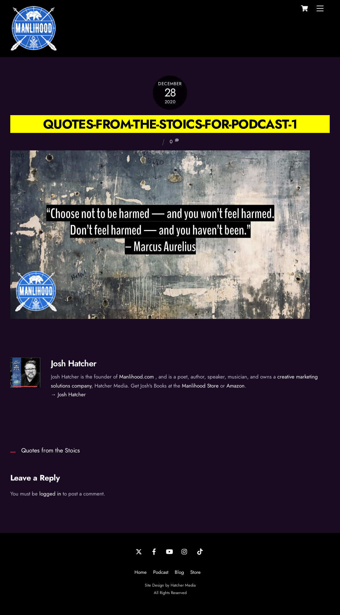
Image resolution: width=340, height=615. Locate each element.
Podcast (160, 572)
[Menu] (320, 8)
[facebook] (154, 551)
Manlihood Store (200, 385)
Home (140, 572)
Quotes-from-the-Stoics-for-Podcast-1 (170, 124)
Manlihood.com (136, 376)
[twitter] (139, 551)
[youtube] (169, 551)
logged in (50, 493)
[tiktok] (200, 551)
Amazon (235, 385)
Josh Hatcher (73, 363)
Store (195, 572)
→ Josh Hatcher (68, 394)
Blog (179, 572)
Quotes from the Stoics (50, 450)
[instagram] (184, 551)
